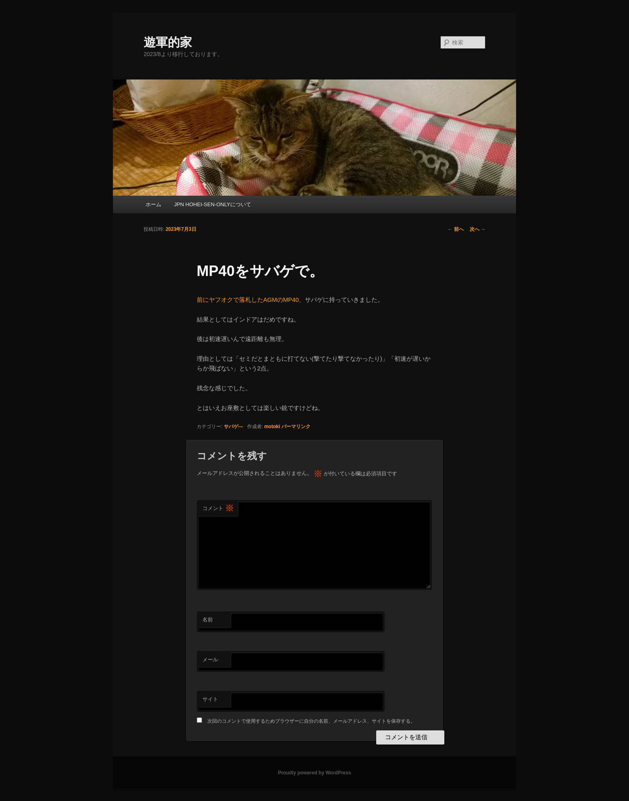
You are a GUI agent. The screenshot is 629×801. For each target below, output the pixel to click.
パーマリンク (295, 426)
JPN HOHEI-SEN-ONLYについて (212, 204)
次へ (477, 229)
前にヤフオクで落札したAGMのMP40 (248, 299)
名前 (207, 620)
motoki (272, 426)
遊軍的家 (168, 42)
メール (210, 660)
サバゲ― (233, 426)
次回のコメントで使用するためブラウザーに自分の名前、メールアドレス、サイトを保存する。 (311, 721)
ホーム (153, 204)
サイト (210, 699)
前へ (455, 229)
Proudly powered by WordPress (314, 773)
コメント (218, 508)
